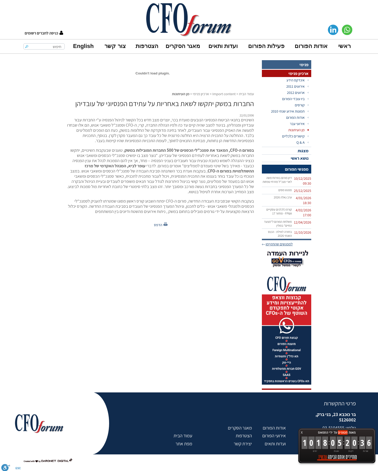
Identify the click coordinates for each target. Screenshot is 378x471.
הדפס (158, 224)
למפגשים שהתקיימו (279, 243)
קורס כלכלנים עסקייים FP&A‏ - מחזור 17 (279, 211)
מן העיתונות (296, 129)
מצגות (303, 151)
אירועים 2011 (295, 86)
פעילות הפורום (266, 46)
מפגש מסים (285, 190)
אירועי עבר (297, 123)
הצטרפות (147, 46)
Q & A (300, 142)
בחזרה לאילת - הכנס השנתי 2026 (280, 234)
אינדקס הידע (296, 80)
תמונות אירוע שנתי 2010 (287, 111)
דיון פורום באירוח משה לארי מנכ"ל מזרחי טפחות (277, 180)
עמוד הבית (246, 93)
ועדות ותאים (223, 46)
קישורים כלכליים (293, 136)
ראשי (344, 46)
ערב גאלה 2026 (283, 197)
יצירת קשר (243, 444)
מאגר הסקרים (182, 46)
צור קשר (114, 46)
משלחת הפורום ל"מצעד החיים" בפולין (278, 223)
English (83, 46)
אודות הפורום (311, 46)
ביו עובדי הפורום (293, 98)
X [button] (302, 432)
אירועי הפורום (274, 436)
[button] (44, 33)
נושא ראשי (300, 158)
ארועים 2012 (296, 92)
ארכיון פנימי (298, 73)
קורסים (300, 104)
